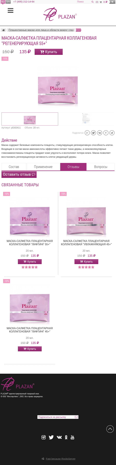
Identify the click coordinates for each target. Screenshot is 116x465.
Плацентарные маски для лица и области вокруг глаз (41, 30)
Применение (43, 167)
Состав (14, 167)
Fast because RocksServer (60, 458)
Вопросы (100, 167)
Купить (51, 51)
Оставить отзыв (19, 174)
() (99, 2)
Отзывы (73, 167)
